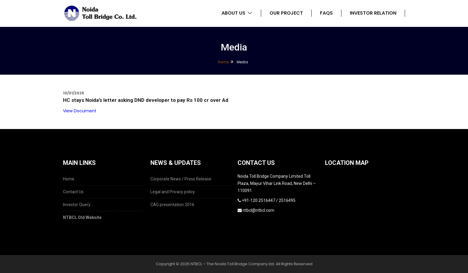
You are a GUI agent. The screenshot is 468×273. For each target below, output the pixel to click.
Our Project (286, 13)
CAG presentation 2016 (172, 204)
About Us (237, 13)
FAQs (326, 13)
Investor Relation (373, 13)
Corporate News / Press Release (180, 179)
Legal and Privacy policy (172, 191)
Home (223, 62)
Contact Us (73, 191)
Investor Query (76, 204)
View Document (79, 111)
